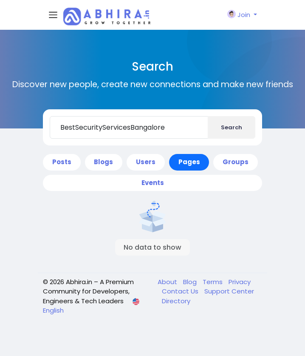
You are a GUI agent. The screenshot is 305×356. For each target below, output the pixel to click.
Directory (176, 300)
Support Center (229, 291)
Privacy (240, 281)
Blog (190, 281)
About (168, 281)
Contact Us (181, 291)
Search (231, 127)
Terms (213, 281)
